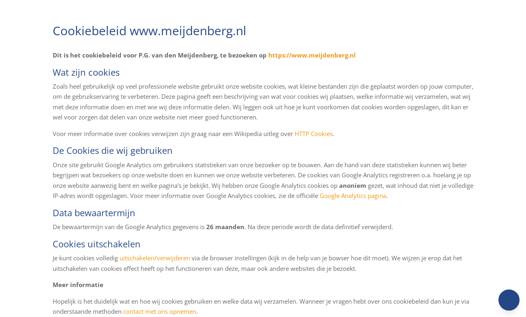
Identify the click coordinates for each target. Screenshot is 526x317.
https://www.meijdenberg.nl (312, 55)
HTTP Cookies (314, 134)
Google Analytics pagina (353, 195)
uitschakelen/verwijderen (155, 258)
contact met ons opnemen (159, 311)
